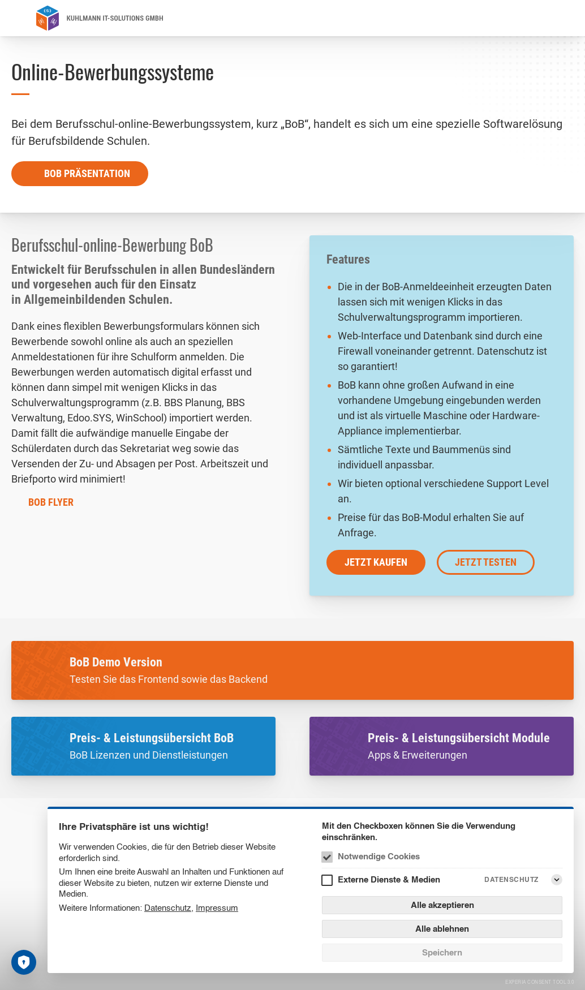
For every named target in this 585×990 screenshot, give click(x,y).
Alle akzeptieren (442, 905)
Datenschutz (167, 907)
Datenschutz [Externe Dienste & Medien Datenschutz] (511, 879)
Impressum (217, 907)
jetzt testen (486, 562)
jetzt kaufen (376, 562)
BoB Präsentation (87, 173)
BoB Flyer (51, 502)
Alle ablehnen (442, 928)
